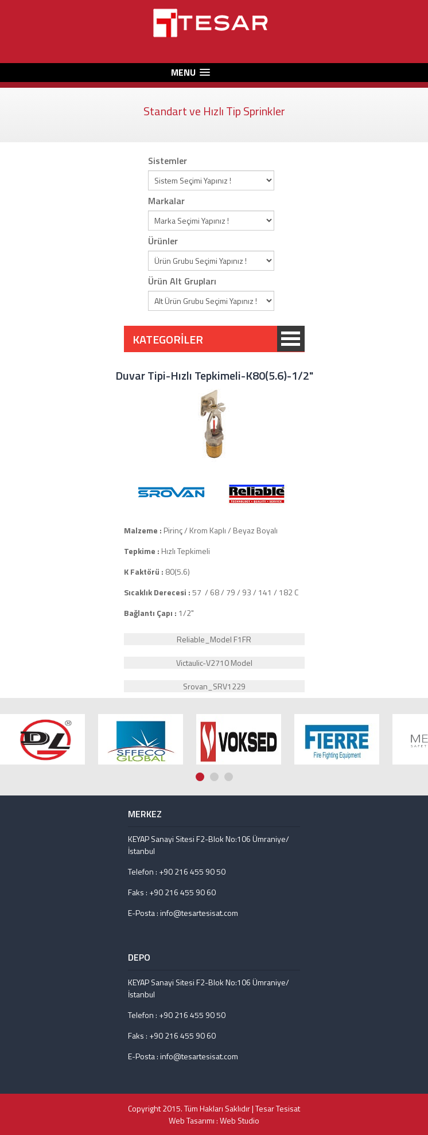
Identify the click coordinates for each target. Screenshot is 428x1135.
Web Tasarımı (192, 1120)
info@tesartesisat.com (199, 913)
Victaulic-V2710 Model (214, 663)
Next (422, 687)
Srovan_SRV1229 (214, 686)
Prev (411, 687)
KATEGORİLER (291, 339)
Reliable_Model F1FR (214, 639)
